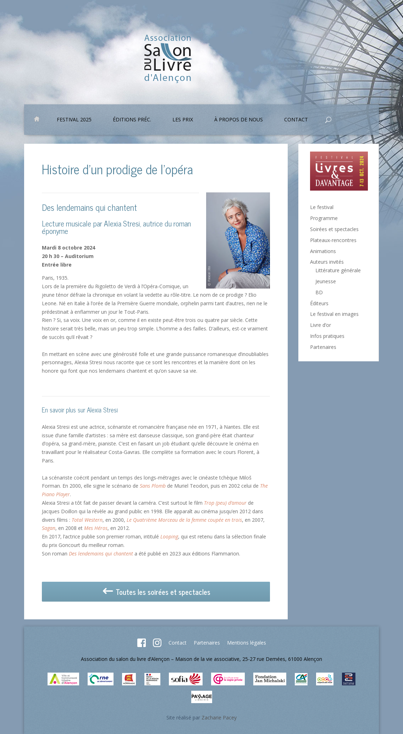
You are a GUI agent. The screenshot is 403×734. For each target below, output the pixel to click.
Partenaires (323, 347)
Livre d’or (320, 325)
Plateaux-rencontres (333, 240)
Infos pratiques (327, 336)
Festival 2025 (74, 120)
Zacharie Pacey (219, 717)
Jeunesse (325, 281)
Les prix (182, 120)
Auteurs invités (327, 261)
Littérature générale (338, 270)
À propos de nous (238, 120)
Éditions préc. (132, 120)
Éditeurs (319, 303)
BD (319, 292)
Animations (323, 251)
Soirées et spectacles (334, 229)
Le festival (321, 207)
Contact (296, 120)
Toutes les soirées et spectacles (155, 592)
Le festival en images (334, 314)
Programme (324, 218)
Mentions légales (246, 642)
